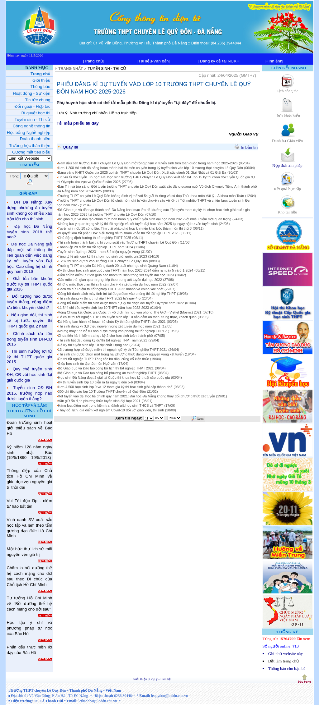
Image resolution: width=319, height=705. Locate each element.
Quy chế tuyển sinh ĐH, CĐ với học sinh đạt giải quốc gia (29, 374)
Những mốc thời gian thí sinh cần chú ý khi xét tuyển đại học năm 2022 (112, 284)
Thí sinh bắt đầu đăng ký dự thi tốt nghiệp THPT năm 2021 (102, 340)
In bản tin (246, 147)
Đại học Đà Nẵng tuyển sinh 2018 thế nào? (29, 231)
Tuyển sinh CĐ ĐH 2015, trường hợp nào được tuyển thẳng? (29, 393)
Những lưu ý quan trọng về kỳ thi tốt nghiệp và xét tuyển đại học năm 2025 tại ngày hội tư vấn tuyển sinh (138, 224)
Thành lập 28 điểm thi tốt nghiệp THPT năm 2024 (95, 247)
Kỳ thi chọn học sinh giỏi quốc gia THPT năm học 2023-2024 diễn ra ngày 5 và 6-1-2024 (125, 270)
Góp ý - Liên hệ (160, 679)
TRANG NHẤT (70, 68)
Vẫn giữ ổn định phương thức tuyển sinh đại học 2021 (99, 401)
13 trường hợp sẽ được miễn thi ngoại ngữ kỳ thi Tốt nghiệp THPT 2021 (112, 349)
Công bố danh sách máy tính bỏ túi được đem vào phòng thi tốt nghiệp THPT (117, 293)
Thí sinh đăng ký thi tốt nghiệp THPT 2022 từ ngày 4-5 (99, 298)
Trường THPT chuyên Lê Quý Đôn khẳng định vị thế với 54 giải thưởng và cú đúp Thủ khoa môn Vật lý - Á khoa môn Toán (151, 196)
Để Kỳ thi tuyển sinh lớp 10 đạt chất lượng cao (93, 345)
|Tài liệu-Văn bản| (153, 61)
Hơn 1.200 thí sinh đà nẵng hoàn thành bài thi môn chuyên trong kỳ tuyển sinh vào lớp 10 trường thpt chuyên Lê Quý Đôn (150, 168)
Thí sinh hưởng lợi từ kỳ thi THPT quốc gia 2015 (29, 356)
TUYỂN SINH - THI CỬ (107, 68)
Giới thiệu (140, 679)
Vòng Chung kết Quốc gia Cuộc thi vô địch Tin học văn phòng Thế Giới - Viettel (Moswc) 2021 (130, 312)
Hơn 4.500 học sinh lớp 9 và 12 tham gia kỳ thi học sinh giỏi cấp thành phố (115, 387)
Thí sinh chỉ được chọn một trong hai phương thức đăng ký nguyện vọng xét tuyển (121, 354)
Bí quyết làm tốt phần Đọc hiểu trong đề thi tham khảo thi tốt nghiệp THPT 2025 (118, 233)
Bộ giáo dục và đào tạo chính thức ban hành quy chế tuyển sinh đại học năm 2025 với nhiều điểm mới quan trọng (144, 219)
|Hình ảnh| (273, 61)
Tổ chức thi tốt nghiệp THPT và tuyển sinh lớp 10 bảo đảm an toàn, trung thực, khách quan (127, 317)
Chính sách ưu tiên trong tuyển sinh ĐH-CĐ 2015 (29, 338)
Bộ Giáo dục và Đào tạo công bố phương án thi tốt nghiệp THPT (107, 373)
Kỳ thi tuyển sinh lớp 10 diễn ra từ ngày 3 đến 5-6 (95, 382)
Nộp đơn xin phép (287, 163)
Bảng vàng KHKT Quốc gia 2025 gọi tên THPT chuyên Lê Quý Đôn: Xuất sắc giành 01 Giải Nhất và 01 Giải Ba (142, 172)
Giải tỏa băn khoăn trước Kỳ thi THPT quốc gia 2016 (29, 283)
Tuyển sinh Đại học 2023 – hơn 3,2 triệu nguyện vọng (99, 252)
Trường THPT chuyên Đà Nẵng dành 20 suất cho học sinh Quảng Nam (112, 266)
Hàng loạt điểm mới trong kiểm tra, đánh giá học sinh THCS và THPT (110, 405)
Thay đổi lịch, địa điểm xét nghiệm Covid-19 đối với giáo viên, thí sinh (111, 410)
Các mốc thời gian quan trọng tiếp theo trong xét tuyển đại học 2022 (110, 280)
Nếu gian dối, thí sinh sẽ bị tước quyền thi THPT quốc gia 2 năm (29, 320)
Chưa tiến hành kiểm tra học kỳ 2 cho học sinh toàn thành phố (105, 335)
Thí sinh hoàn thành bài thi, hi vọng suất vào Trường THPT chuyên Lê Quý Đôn (118, 242)
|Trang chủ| (93, 61)
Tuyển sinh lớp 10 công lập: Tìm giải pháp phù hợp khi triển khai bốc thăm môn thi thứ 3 (125, 228)
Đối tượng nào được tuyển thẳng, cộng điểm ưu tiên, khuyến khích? (29, 302)
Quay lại (67, 147)
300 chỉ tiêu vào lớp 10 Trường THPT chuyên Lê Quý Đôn (102, 391)
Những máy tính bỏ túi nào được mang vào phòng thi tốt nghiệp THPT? (112, 331)
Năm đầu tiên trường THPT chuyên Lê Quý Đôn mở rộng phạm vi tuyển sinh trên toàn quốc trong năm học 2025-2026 (148, 163)
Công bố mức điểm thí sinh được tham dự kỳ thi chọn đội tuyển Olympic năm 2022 (121, 303)
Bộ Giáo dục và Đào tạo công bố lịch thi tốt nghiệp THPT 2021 (106, 368)
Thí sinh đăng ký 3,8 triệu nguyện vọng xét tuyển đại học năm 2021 (109, 326)
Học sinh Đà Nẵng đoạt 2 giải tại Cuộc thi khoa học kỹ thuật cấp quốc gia (114, 377)
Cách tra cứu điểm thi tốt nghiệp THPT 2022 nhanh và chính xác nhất (111, 289)
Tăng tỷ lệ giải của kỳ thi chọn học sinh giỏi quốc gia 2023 (102, 256)
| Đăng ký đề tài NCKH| (219, 61)
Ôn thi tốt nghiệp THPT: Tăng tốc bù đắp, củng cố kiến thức (103, 359)
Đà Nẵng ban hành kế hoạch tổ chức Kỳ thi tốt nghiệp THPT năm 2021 (112, 321)
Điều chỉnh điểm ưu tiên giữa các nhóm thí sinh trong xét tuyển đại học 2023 (116, 275)
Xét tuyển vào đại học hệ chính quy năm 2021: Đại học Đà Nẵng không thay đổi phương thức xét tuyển (136, 396)
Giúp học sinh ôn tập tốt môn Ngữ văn (87, 363)
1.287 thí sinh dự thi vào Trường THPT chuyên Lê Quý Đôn (103, 261)
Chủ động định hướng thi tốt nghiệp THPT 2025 (94, 238)
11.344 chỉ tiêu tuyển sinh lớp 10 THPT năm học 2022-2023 (103, 307)
